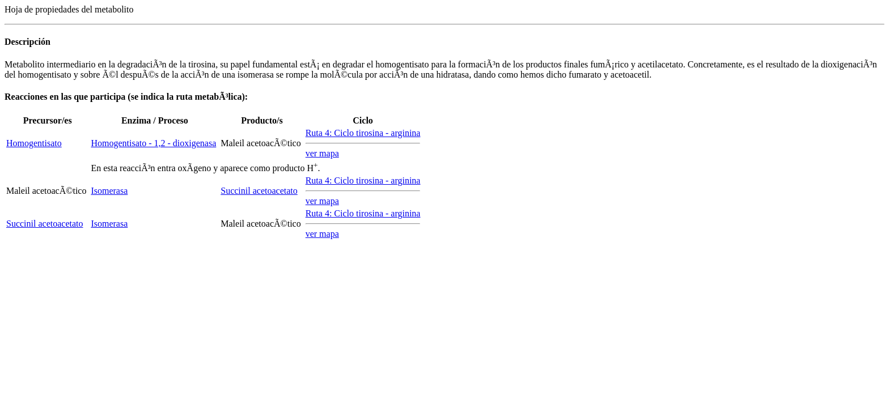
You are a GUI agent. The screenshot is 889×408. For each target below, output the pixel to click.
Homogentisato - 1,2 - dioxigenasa (153, 143)
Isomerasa (109, 191)
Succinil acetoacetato (259, 191)
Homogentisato (34, 143)
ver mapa (322, 153)
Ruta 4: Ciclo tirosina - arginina (363, 133)
